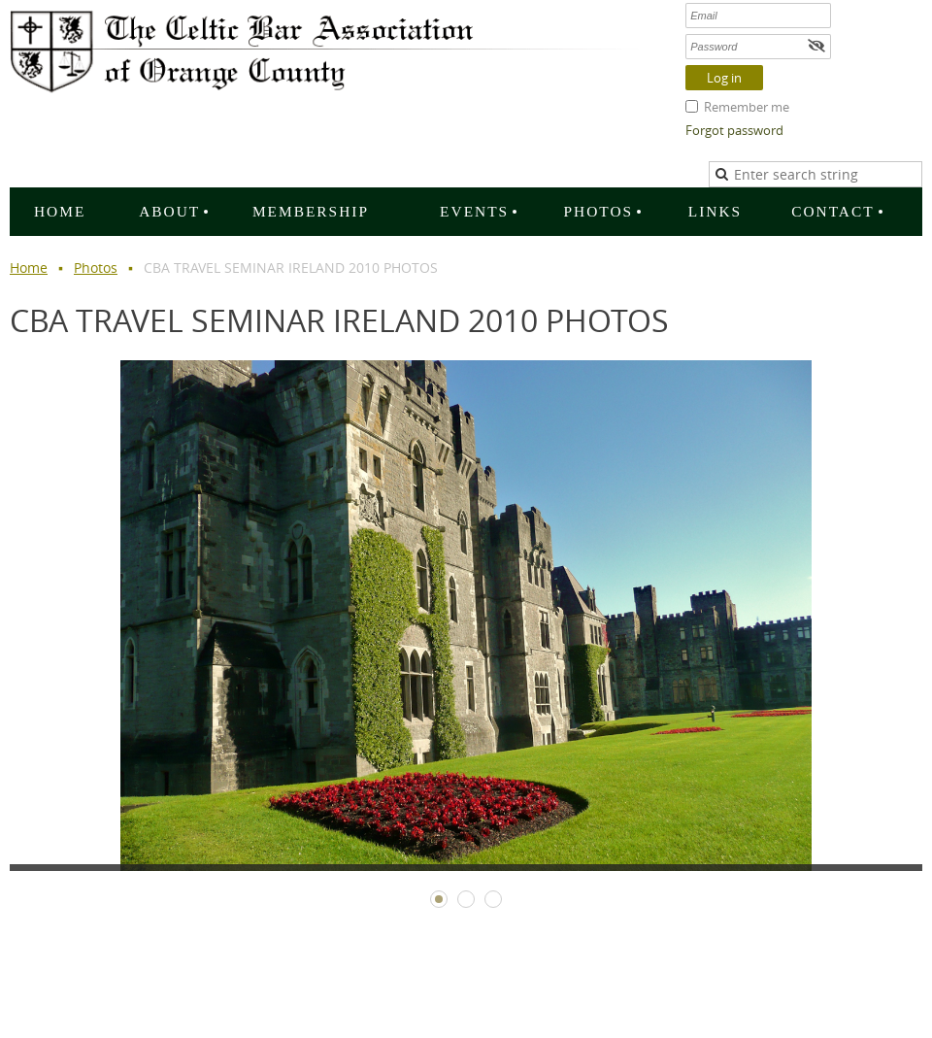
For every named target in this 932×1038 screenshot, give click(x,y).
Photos (95, 267)
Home (29, 267)
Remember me (746, 107)
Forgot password (734, 130)
